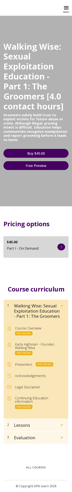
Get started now (61, 247)
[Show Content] (61, 305)
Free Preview (36, 165)
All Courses (36, 467)
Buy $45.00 (36, 153)
